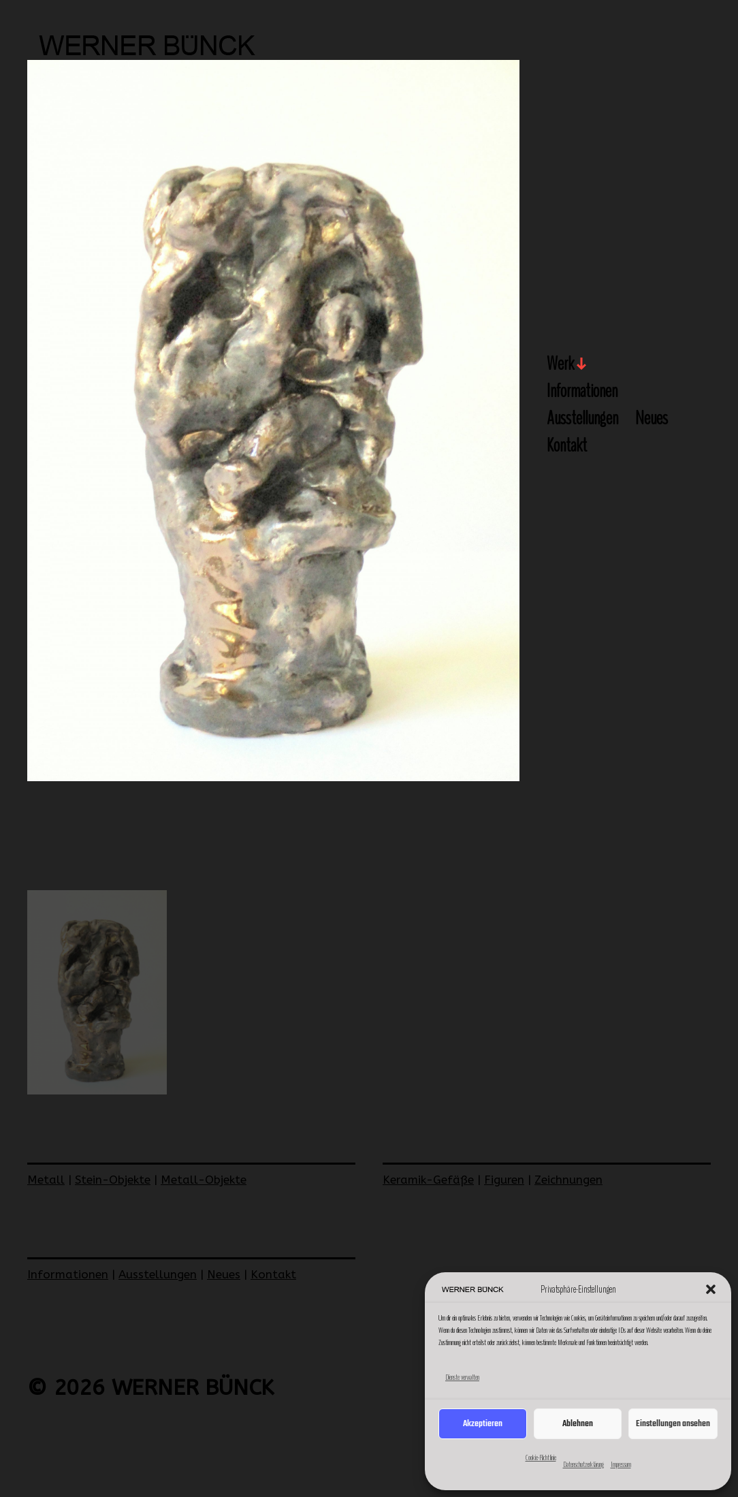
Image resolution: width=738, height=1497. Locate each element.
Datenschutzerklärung (583, 1464)
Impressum (621, 1464)
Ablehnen (577, 1424)
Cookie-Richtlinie (541, 1457)
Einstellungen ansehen (673, 1424)
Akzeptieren (482, 1424)
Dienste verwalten (462, 1377)
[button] (711, 1289)
